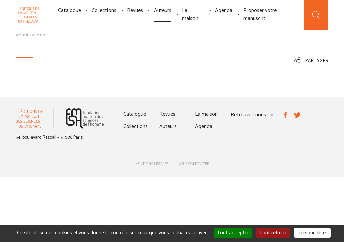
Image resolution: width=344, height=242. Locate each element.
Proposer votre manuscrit (260, 14)
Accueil (22, 35)
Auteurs (162, 10)
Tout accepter (233, 232)
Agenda (223, 10)
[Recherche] (316, 15)
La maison (190, 14)
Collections (104, 10)
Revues (135, 10)
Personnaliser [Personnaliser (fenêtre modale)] (312, 232)
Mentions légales (151, 164)
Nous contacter (193, 164)
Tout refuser (273, 232)
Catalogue (69, 10)
